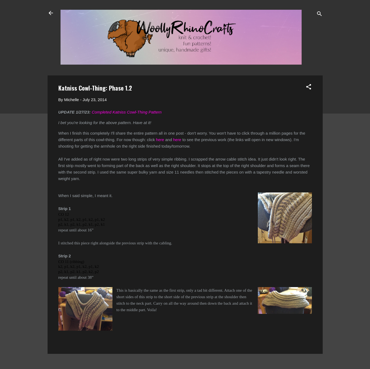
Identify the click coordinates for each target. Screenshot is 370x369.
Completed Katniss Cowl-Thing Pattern (126, 112)
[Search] (319, 14)
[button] (308, 88)
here (160, 139)
